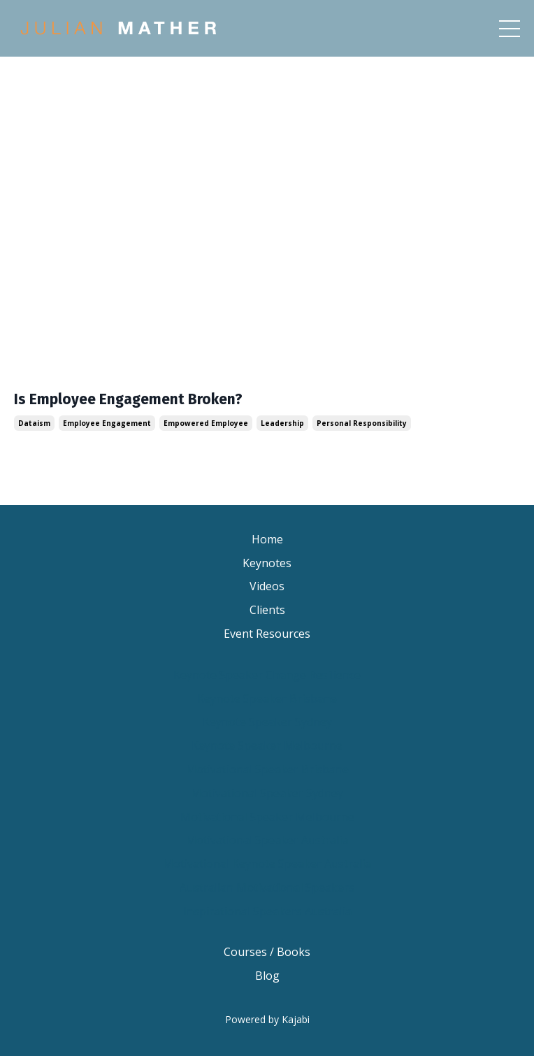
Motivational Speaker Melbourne (267, 817)
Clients (267, 610)
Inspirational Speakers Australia (267, 911)
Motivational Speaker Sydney (267, 793)
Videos (267, 586)
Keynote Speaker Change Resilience (267, 675)
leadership (282, 423)
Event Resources (267, 633)
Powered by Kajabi (267, 1019)
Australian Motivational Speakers (267, 887)
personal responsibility (362, 423)
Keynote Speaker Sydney (267, 721)
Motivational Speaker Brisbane (267, 769)
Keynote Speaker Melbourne (267, 745)
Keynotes (267, 563)
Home (267, 539)
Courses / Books (267, 951)
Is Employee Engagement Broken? (128, 399)
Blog (267, 975)
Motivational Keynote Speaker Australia (267, 863)
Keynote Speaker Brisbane (267, 698)
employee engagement (107, 423)
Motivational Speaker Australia (267, 840)
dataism (34, 423)
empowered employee (206, 423)
